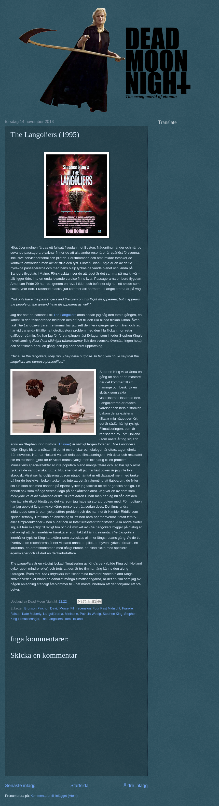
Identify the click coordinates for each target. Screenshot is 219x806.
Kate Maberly (31, 614)
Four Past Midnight (106, 608)
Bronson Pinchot (36, 608)
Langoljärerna (53, 614)
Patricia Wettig (90, 614)
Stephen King (112, 614)
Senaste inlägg (20, 785)
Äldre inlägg (136, 785)
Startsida (79, 785)
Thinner (64, 444)
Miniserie (71, 614)
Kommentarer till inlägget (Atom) (54, 796)
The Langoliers (64, 315)
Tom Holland (73, 619)
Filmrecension (80, 608)
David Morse (59, 608)
